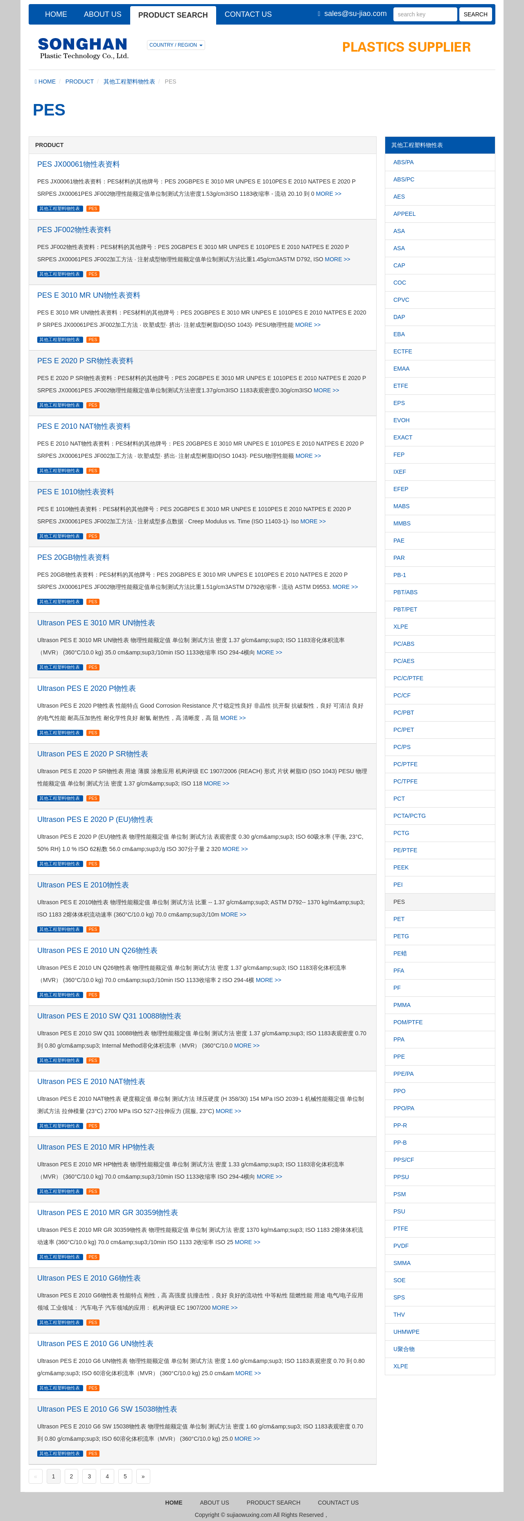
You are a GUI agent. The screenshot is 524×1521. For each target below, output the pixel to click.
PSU (399, 1211)
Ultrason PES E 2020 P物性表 (86, 688)
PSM (399, 1194)
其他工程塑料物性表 (129, 81)
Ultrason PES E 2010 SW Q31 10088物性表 (109, 1016)
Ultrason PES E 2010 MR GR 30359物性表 (107, 1213)
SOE (399, 1280)
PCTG (401, 833)
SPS (399, 1297)
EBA (399, 334)
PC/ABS (403, 644)
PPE (399, 1056)
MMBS (402, 523)
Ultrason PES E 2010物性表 (83, 885)
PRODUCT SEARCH (173, 15)
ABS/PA (403, 162)
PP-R (400, 1125)
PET (398, 919)
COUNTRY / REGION (176, 45)
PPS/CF (403, 1160)
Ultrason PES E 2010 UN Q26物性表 (97, 950)
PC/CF (402, 695)
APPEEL (404, 213)
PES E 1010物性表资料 (75, 492)
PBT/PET (405, 609)
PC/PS (402, 747)
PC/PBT (403, 712)
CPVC (401, 300)
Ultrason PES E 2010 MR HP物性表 (96, 1147)
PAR (399, 558)
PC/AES (403, 661)
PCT (399, 798)
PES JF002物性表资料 (74, 230)
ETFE (400, 386)
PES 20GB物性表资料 (73, 557)
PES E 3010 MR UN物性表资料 (88, 295)
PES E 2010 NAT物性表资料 (84, 426)
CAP (399, 265)
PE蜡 (400, 953)
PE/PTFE (405, 850)
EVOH (401, 420)
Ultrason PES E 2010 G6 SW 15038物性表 (107, 1409)
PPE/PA (403, 1074)
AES (399, 196)
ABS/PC (403, 179)
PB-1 (399, 575)
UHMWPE (406, 1332)
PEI (398, 884)
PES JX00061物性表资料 (78, 164)
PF (397, 988)
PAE (398, 540)
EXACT (403, 437)
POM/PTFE (408, 1022)
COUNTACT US (338, 1502)
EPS (399, 403)
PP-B (400, 1142)
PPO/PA (403, 1108)
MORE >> (328, 193)
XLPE (400, 626)
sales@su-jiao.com (355, 13)
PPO (399, 1091)
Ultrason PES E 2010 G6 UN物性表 (95, 1344)
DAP (399, 317)
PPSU (401, 1177)
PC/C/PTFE (408, 678)
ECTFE (402, 351)
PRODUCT (80, 81)
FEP (398, 454)
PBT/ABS (405, 592)
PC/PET (403, 730)
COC (399, 282)
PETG (401, 936)
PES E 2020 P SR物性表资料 (85, 361)
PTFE (400, 1228)
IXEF (399, 472)
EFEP (401, 489)
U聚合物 (404, 1349)
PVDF (401, 1246)
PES (92, 208)
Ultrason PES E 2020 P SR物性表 (92, 754)
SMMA (402, 1263)
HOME (56, 14)
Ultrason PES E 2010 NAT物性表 (91, 1081)
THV (399, 1314)
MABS (401, 506)
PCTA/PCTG (409, 816)
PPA (398, 1039)
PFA (398, 970)
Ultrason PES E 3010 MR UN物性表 (96, 623)
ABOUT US (103, 14)
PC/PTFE (405, 764)
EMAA (401, 368)
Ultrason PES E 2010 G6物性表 (89, 1278)
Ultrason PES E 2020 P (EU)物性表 (95, 819)
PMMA (402, 1005)
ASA (399, 231)
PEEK (401, 867)
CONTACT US (248, 14)
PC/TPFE (405, 781)
